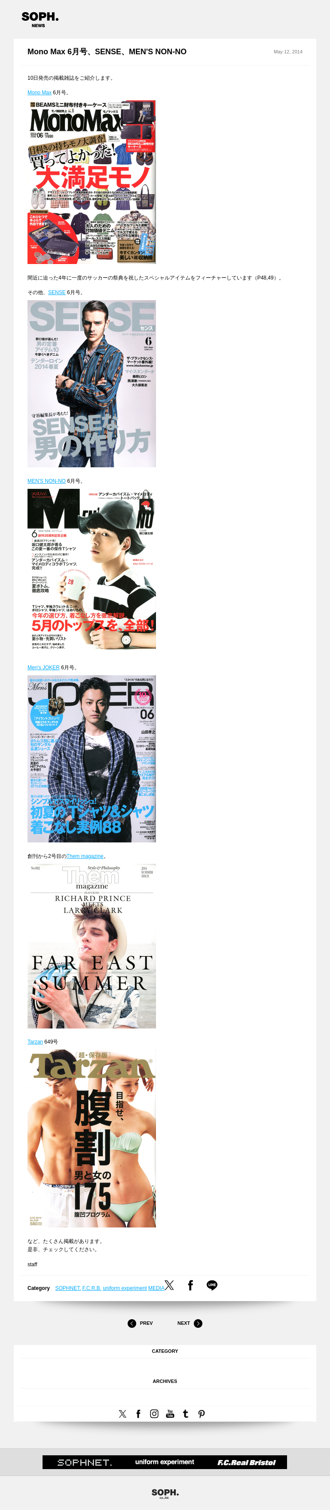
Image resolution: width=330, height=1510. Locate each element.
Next (189, 1323)
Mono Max (40, 93)
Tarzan (35, 1042)
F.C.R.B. (92, 1288)
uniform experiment (125, 1288)
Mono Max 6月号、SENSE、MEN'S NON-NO (107, 51)
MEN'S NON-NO (47, 481)
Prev (140, 1323)
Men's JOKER (44, 668)
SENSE (57, 292)
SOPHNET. (68, 1288)
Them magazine (85, 856)
